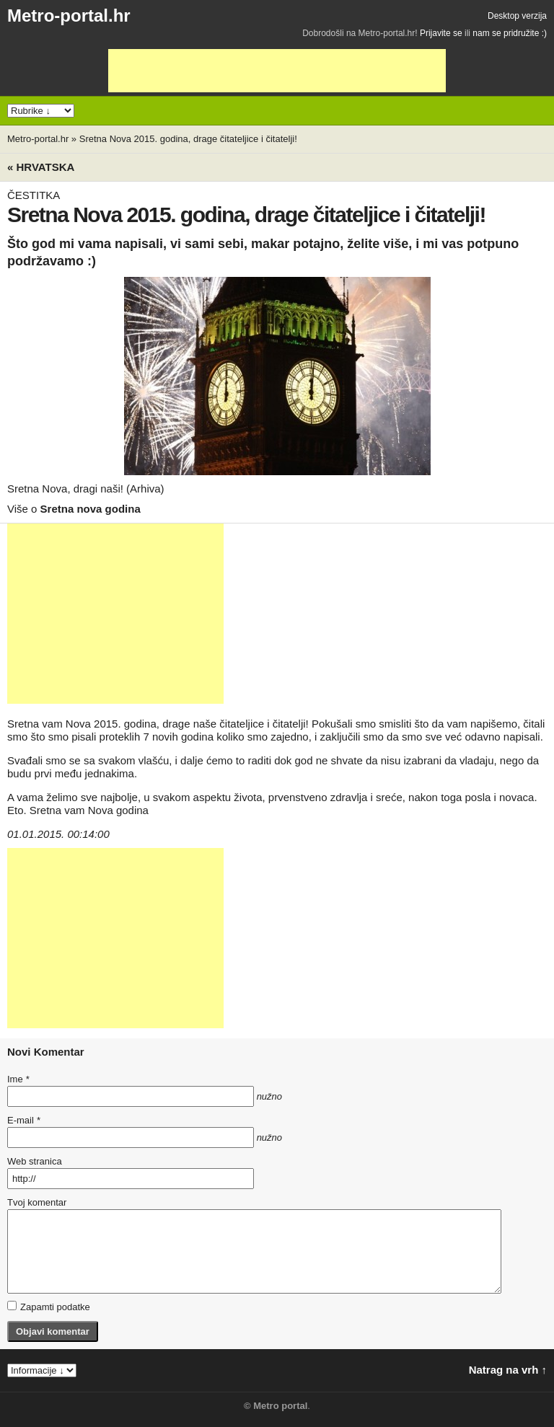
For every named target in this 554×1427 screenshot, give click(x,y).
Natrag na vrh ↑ (508, 1370)
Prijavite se (441, 33)
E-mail (23, 1120)
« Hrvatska (40, 167)
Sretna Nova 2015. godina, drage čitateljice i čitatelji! (188, 138)
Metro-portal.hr (69, 15)
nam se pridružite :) (509, 33)
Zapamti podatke (48, 1306)
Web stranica (34, 1161)
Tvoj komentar (36, 1202)
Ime (18, 1079)
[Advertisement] (277, 70)
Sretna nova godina (90, 509)
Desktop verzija (517, 16)
